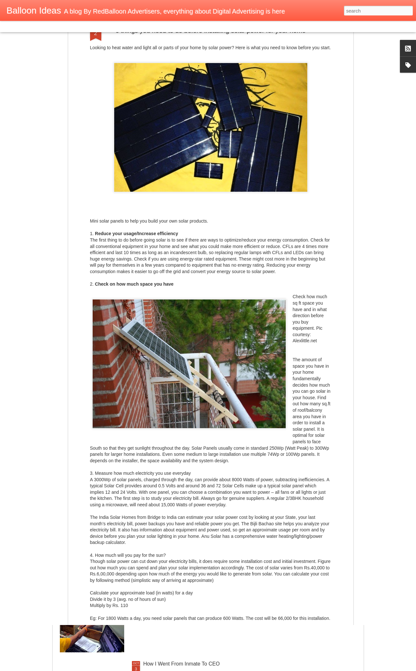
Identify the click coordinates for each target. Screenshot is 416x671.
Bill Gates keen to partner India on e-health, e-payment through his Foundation (195, 520)
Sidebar (93, 26)
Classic (10, 26)
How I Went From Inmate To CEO (181, 663)
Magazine (52, 26)
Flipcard (30, 26)
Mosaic (74, 26)
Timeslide (138, 26)
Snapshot (115, 26)
